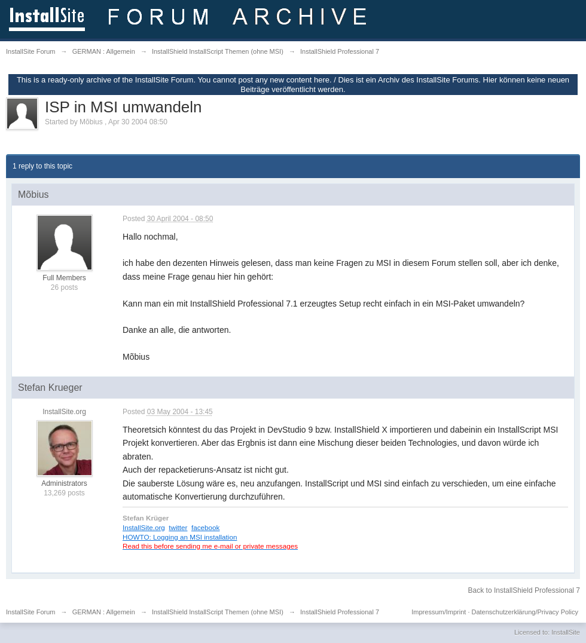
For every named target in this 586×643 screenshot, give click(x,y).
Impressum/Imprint (438, 612)
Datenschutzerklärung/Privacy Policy (524, 612)
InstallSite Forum (31, 612)
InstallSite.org (144, 527)
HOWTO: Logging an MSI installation (180, 537)
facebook (205, 527)
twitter (178, 527)
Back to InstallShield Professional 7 (524, 590)
